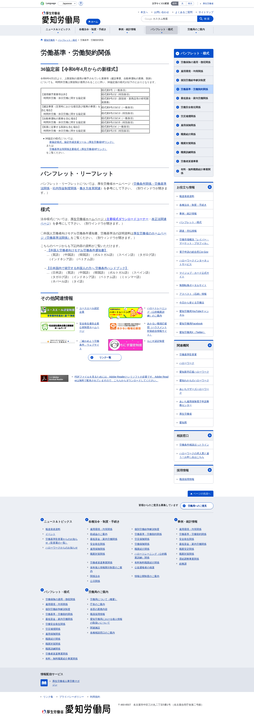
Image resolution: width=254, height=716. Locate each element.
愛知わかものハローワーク (194, 381)
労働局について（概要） (103, 592)
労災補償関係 (188, 116)
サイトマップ (206, 12)
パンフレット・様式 (195, 53)
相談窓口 (194, 436)
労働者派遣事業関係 (101, 559)
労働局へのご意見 (197, 505)
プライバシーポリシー (71, 689)
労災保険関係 (142, 535)
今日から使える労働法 (191, 302)
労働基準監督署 (188, 355)
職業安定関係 (186, 545)
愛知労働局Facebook (190, 324)
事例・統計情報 (188, 213)
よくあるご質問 (183, 12)
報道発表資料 (186, 196)
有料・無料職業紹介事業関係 (195, 171)
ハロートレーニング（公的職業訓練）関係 (151, 552)
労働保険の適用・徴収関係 (195, 62)
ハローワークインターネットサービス (194, 262)
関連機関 (194, 346)
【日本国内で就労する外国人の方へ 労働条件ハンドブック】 (87, 268)
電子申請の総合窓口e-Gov (193, 252)
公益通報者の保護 (144, 564)
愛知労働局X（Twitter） (192, 332)
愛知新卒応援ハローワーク (194, 372)
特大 (190, 3)
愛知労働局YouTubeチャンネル (194, 313)
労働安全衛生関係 (191, 107)
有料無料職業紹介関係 (147, 559)
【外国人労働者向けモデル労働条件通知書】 (77, 250)
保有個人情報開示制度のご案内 (106, 566)
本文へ (144, 12)
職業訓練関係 (188, 152)
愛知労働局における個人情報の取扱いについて (106, 614)
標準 (175, 3)
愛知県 (183, 423)
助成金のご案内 (98, 530)
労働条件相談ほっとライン (194, 445)
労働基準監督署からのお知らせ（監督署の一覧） (62, 537)
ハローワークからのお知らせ (62, 544)
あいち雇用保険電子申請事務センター (194, 404)
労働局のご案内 (100, 586)
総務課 (183, 560)
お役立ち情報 (194, 187)
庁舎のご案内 (97, 597)
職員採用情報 (186, 480)
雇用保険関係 (188, 125)
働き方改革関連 (90, 188)
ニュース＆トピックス (60, 519)
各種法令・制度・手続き (193, 205)
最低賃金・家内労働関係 (194, 98)
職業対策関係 (188, 143)
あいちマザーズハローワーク (194, 391)
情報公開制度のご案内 (147, 572)
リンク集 (48, 689)
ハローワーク (186, 363)
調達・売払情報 (188, 231)
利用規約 (95, 689)
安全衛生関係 (97, 540)
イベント (50, 530)
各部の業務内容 (98, 602)
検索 (207, 18)
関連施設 (95, 620)
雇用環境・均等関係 (192, 71)
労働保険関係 (142, 540)
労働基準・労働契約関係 (194, 89)
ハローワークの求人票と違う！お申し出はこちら (194, 456)
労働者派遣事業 (189, 161)
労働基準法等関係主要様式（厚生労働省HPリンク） (78, 149)
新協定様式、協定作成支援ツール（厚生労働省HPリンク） (81, 142)
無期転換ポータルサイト (193, 285)
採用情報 (194, 471)
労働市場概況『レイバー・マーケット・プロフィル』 (194, 241)
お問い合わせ (161, 12)
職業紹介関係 (188, 134)
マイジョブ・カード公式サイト (194, 275)
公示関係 (95, 577)
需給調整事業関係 (189, 555)
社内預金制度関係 (65, 188)
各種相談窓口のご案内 (102, 625)
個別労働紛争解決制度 (193, 80)
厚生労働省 (208, 3)
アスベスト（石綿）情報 (193, 294)
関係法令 (95, 572)
